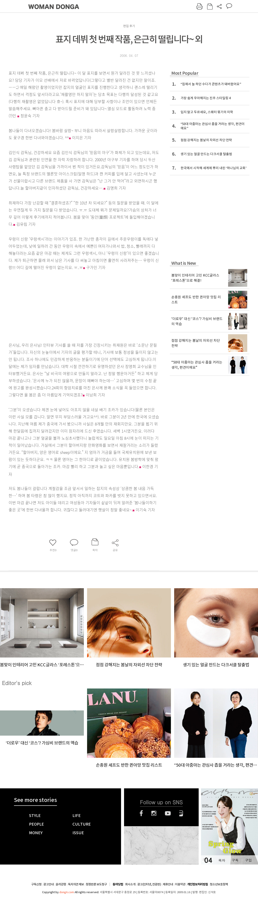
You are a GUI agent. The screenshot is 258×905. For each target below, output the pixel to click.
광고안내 (48, 884)
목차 (221, 860)
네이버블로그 (181, 813)
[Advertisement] (73, 306)
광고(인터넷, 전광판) (149, 884)
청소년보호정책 (219, 884)
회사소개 (130, 884)
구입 (248, 860)
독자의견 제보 (76, 884)
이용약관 (180, 884)
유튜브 (168, 813)
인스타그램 (153, 813)
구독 (235, 860)
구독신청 (36, 884)
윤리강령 (61, 884)
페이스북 (141, 813)
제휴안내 (168, 884)
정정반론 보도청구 (96, 884)
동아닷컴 (118, 884)
